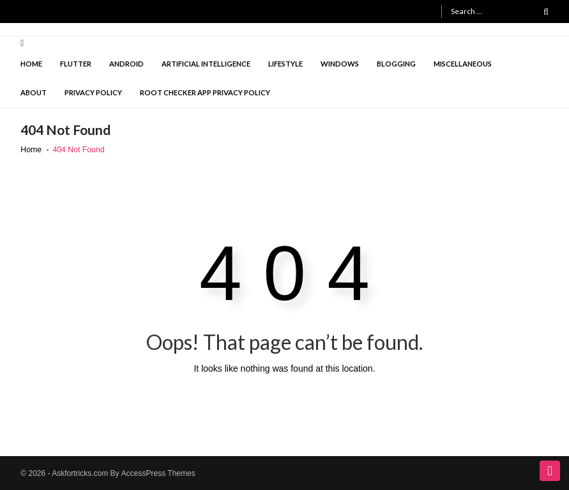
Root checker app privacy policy (205, 92)
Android (126, 63)
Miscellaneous (463, 63)
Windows (340, 63)
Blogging (396, 63)
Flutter (75, 63)
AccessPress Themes (158, 473)
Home (31, 63)
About (33, 92)
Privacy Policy (93, 92)
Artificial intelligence (206, 63)
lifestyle (285, 63)
